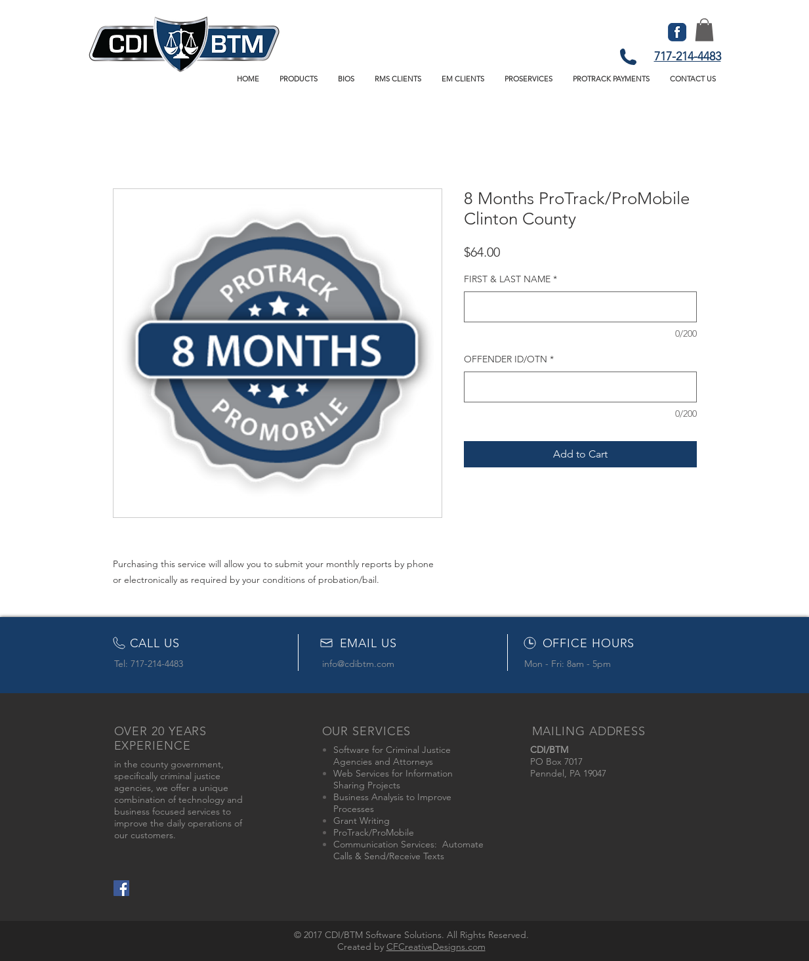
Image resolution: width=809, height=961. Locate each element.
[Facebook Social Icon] (121, 888)
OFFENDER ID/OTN (509, 359)
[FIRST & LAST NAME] (580, 306)
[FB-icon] (677, 32)
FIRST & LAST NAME (510, 279)
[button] (299, 79)
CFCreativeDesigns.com (436, 946)
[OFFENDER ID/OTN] (580, 386)
